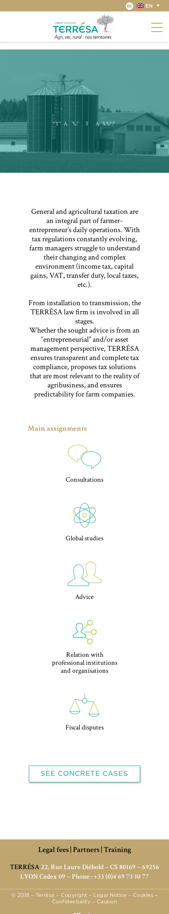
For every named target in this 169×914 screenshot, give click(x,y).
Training (117, 850)
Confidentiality (71, 902)
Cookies (143, 895)
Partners (86, 850)
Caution (107, 902)
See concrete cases (84, 774)
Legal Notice (109, 895)
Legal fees (53, 850)
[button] (149, 5)
